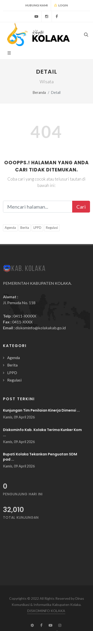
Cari (81, 207)
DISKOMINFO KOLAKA (46, 611)
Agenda (10, 228)
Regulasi (52, 228)
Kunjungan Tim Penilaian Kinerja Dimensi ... (41, 410)
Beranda (39, 92)
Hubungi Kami (36, 5)
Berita (24, 228)
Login (61, 5)
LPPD (37, 228)
